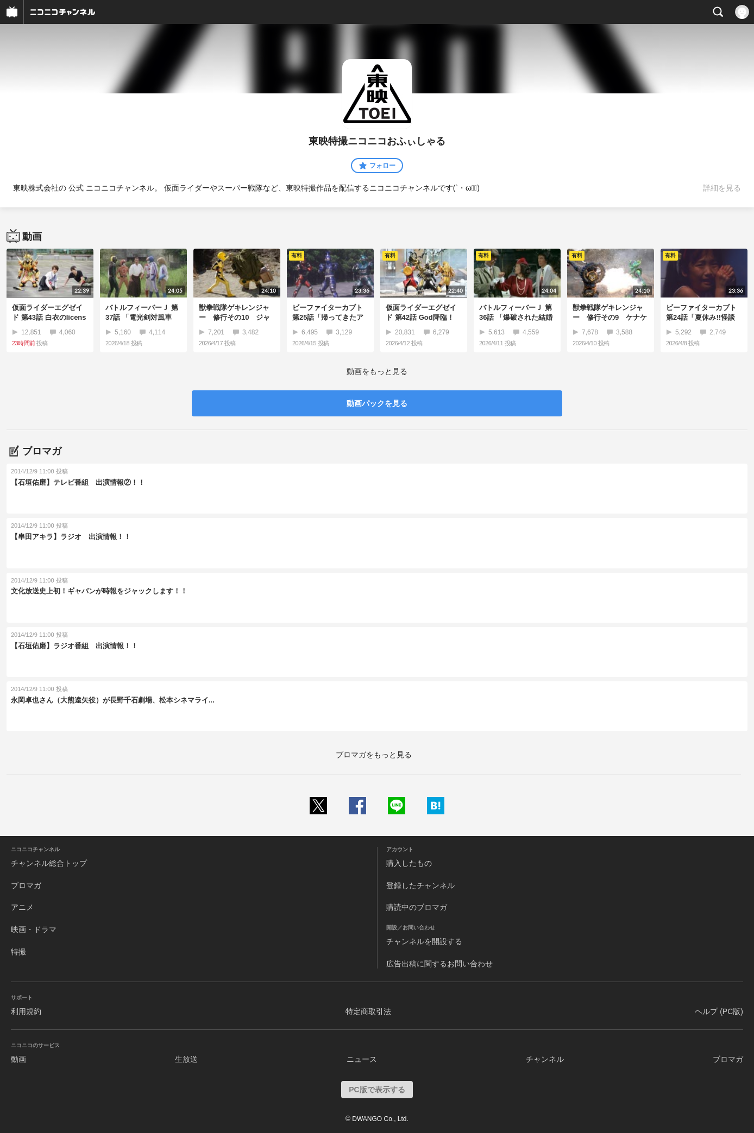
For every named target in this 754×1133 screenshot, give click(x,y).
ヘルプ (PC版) (719, 1011)
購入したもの (409, 863)
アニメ (22, 907)
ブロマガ (26, 885)
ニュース (362, 1059)
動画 (18, 1059)
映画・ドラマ (33, 929)
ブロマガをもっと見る (374, 754)
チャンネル (545, 1059)
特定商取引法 (368, 1011)
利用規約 (26, 1011)
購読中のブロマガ (416, 907)
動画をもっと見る (377, 371)
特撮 (18, 951)
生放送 (186, 1059)
